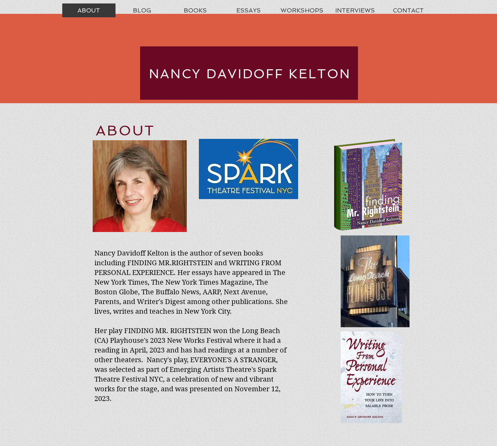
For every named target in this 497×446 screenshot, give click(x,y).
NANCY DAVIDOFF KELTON (250, 73)
